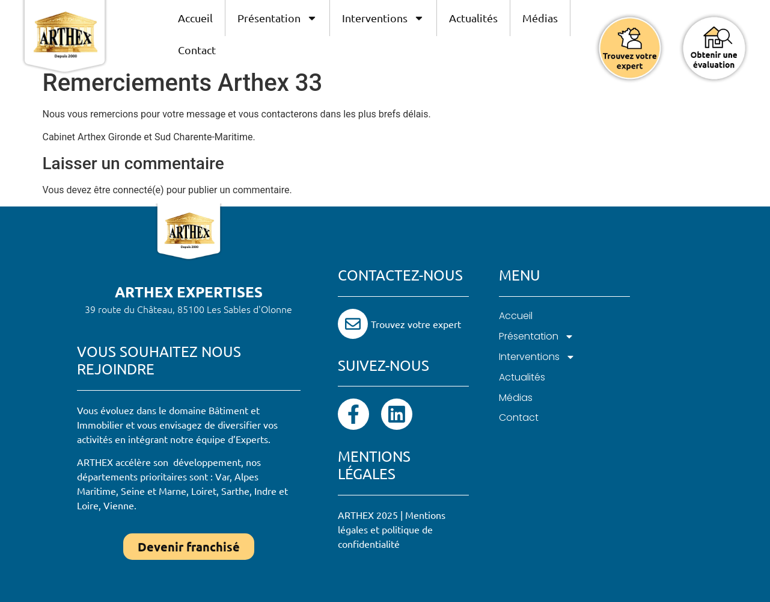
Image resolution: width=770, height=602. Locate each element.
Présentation (277, 18)
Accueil (195, 17)
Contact (197, 49)
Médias (540, 17)
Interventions (383, 18)
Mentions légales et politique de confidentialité (391, 529)
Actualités (473, 17)
